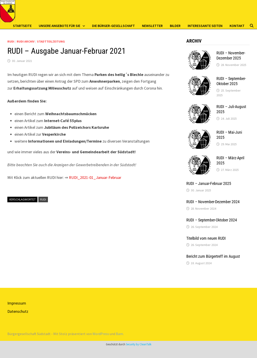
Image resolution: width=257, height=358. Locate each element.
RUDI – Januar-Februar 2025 (208, 183)
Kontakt (237, 25)
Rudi (10, 41)
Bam (119, 333)
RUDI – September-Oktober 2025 (231, 81)
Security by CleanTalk (138, 344)
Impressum (16, 303)
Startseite (22, 25)
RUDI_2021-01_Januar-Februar (95, 177)
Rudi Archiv (26, 41)
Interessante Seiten (205, 25)
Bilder (175, 25)
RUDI (43, 199)
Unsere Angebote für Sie (59, 25)
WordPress (101, 333)
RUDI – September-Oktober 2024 (211, 220)
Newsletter (152, 25)
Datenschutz (17, 311)
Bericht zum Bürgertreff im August (213, 256)
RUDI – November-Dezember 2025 (230, 55)
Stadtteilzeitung (51, 41)
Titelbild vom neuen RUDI (206, 238)
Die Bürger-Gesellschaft (113, 25)
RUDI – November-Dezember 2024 (213, 201)
